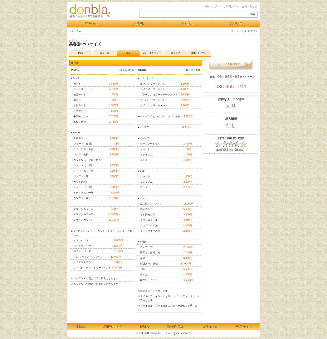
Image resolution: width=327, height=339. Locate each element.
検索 (252, 14)
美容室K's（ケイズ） (87, 44)
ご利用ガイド (231, 6)
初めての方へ (212, 6)
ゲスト (73, 31)
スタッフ (175, 53)
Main (80, 53)
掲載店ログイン (243, 326)
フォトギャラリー (151, 53)
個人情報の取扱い (176, 326)
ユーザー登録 (238, 31)
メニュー (128, 53)
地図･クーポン (198, 53)
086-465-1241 (231, 86)
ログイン (253, 31)
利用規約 (144, 326)
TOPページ (91, 23)
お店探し (139, 23)
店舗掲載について (112, 326)
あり (231, 106)
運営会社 (81, 326)
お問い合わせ (249, 6)
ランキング (235, 23)
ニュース (104, 53)
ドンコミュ (187, 23)
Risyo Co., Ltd (159, 333)
